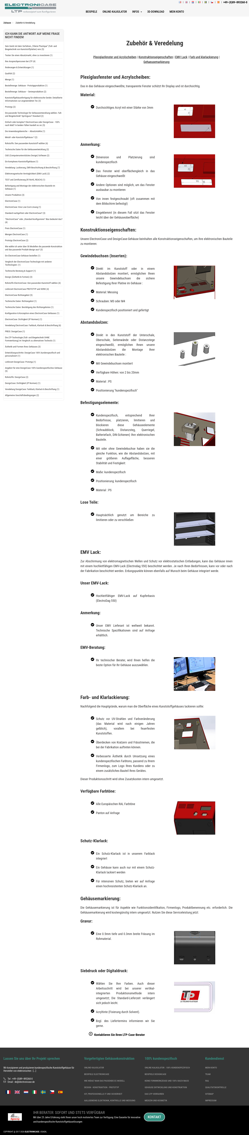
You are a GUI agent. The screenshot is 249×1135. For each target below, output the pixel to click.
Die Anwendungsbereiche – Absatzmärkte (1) (25, 131)
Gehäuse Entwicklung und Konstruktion (166, 1087)
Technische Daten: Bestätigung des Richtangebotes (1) (29, 307)
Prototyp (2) (10, 107)
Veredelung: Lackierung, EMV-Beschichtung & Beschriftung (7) (32, 167)
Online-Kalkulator (94, 1067)
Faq (207, 1080)
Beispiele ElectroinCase (96, 1074)
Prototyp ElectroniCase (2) (16, 240)
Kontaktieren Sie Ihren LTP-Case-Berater (119, 1035)
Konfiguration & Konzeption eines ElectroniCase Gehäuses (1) (32, 313)
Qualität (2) (10, 73)
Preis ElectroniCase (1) (15, 228)
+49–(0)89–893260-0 (22, 1078)
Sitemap (209, 1094)
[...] (34, 1070)
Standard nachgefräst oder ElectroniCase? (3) (25, 213)
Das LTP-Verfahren (154, 1094)
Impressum (210, 1100)
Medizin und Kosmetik (156, 1100)
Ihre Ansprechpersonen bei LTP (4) (20, 61)
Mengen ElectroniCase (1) (16, 234)
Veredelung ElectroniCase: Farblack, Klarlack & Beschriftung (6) (33, 325)
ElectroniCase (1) (12, 201)
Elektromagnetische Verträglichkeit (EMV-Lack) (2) (27, 173)
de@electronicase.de (25, 1081)
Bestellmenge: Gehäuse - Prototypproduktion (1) (26, 85)
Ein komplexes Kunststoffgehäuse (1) (21, 161)
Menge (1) (9, 79)
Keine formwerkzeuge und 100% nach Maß (167, 1080)
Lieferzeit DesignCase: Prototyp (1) (20, 362)
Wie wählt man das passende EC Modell (104, 1080)
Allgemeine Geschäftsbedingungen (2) (22, 395)
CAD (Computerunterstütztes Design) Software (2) (27, 155)
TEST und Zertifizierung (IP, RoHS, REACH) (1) (25, 179)
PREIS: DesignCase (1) (15, 331)
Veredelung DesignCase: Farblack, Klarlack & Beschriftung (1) (32, 389)
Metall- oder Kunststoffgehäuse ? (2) (21, 137)
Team (208, 1074)
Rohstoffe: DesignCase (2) (16, 377)
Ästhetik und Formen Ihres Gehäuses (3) (23, 346)
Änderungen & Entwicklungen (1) (19, 67)
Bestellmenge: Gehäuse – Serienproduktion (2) (25, 91)
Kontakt (154, 1117)
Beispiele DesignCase (155, 1074)
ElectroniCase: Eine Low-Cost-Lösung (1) (23, 207)
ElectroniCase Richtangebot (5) (19, 295)
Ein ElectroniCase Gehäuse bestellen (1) (22, 255)
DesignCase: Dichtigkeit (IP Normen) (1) (22, 383)
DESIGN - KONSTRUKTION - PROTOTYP (101, 1087)
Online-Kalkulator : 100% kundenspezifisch (167, 1067)
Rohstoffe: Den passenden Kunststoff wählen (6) (26, 143)
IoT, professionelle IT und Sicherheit (103, 1094)
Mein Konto (211, 1067)
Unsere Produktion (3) (14, 195)
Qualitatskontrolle (215, 1087)
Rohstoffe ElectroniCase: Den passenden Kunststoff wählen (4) (33, 283)
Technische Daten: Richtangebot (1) (20, 301)
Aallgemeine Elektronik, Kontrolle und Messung (109, 1100)
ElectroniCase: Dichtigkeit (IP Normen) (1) (23, 319)
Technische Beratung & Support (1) (20, 271)
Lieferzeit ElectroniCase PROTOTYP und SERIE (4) (27, 289)
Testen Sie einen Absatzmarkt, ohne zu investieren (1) (29, 55)
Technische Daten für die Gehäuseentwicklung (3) (27, 149)
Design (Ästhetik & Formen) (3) (18, 277)
